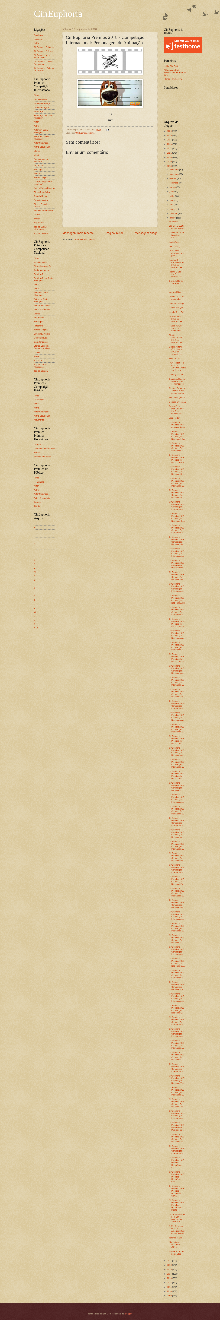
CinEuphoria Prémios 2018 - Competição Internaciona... (177, 447)
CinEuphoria (58, 13)
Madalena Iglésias (177, 397)
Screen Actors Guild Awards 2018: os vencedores (176, 350)
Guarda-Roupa (40, 196)
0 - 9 (36, 628)
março (172, 209)
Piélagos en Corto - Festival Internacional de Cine (175, 72)
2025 (169, 135)
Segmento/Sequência (43, 210)
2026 (169, 131)
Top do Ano (39, 223)
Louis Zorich (174, 242)
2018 (169, 166)
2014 (169, 1274)
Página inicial (114, 233)
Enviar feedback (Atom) (84, 239)
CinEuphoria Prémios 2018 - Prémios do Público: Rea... (177, 564)
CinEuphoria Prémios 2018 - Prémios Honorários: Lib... (177, 1162)
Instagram (38, 39)
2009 (169, 1296)
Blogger (128, 1314)
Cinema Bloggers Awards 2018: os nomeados (177, 390)
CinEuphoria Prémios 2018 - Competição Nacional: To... (177, 1103)
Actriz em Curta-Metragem (41, 137)
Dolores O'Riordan (177, 402)
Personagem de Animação (41, 160)
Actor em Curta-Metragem (41, 131)
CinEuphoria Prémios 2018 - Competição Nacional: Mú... (177, 903)
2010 (169, 1291)
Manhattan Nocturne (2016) (174, 1244)
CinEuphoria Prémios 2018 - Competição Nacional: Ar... (177, 833)
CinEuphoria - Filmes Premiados (43, 62)
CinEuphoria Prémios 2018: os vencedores (177, 424)
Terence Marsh (175, 1238)
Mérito (37, 452)
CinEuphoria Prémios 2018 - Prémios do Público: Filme (177, 458)
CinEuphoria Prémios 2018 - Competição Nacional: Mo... (177, 857)
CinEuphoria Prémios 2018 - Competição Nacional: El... (177, 786)
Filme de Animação (42, 103)
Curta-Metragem (41, 107)
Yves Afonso (174, 358)
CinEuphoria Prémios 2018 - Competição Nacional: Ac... (177, 634)
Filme (36, 95)
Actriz (36, 126)
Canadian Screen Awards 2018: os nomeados (177, 381)
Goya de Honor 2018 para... (176, 282)
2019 (169, 161)
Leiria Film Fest (171, 66)
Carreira (37, 444)
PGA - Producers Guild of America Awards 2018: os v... (177, 366)
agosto (172, 187)
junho (172, 196)
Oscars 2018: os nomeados (176, 297)
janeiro (172, 218)
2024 (169, 140)
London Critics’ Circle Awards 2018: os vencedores (176, 264)
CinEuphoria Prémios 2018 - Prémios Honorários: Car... (177, 1177)
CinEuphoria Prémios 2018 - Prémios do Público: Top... (177, 1126)
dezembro (174, 169)
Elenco (37, 151)
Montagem (39, 169)
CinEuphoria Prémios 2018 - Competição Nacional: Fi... (177, 494)
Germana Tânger (176, 303)
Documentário (40, 99)
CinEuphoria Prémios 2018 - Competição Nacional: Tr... (177, 1079)
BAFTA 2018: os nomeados (176, 1252)
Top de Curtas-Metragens (40, 228)
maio (171, 200)
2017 (169, 1261)
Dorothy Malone (176, 374)
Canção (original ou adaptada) (43, 182)
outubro (173, 178)
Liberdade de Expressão (45, 448)
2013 (169, 1278)
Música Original (41, 177)
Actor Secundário (42, 143)
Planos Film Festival (173, 79)
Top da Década (41, 233)
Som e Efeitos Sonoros (44, 188)
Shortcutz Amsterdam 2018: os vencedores (175, 339)
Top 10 (37, 506)
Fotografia (38, 173)
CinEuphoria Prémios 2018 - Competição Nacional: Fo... (177, 880)
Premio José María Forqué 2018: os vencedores (176, 410)
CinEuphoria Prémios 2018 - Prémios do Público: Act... (177, 740)
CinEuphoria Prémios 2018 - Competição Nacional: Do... (177, 470)
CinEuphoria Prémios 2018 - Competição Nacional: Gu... (177, 962)
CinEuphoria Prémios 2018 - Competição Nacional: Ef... (177, 1009)
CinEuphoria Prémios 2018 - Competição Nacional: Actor (177, 599)
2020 (169, 157)
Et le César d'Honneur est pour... (176, 253)
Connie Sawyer (176, 308)
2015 (169, 1269)
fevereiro (173, 213)
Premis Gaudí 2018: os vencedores (175, 274)
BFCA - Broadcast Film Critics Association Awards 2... (177, 1218)
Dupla (36, 155)
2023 (169, 144)
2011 (169, 1287)
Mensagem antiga (146, 233)
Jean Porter (174, 418)
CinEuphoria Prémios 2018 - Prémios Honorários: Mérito (177, 1205)
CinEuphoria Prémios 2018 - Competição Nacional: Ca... (177, 986)
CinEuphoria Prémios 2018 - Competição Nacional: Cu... (177, 517)
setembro (173, 183)
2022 (169, 148)
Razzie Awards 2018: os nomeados (175, 328)
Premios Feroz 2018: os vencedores (175, 319)
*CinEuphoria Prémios (85, 133)
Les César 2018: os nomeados (176, 227)
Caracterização (41, 200)
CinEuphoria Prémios (43, 51)
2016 (169, 1265)
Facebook (38, 35)
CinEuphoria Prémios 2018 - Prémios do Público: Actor (177, 622)
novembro (174, 174)
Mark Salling (174, 246)
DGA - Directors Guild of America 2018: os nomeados (176, 1230)
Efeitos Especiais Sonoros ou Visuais (43, 347)
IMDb (36, 43)
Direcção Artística (42, 192)
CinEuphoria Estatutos (44, 47)
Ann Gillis (173, 221)
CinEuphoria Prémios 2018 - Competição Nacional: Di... (177, 939)
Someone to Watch (42, 457)
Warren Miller (175, 292)
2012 (169, 1282)
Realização (39, 111)
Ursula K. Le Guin (177, 312)
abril (171, 204)
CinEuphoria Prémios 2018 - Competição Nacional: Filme (177, 435)
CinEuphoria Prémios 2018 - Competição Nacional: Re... (177, 540)
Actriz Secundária (42, 147)
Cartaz (37, 214)
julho (171, 191)
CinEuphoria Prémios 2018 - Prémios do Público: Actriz (177, 658)
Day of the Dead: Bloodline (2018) (176, 235)
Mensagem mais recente (78, 233)
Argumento (39, 165)
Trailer (37, 219)
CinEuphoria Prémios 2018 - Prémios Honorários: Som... (177, 1191)
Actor (36, 122)
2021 (169, 153)
